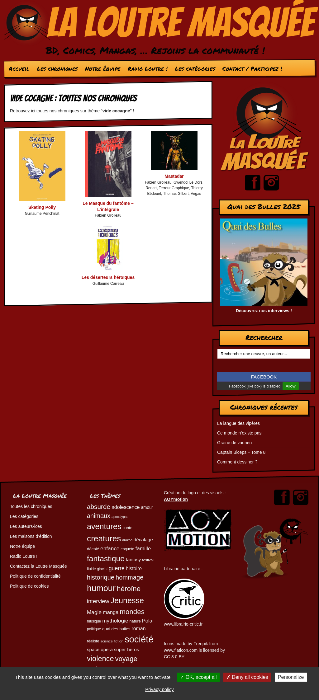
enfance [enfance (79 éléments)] (109, 548)
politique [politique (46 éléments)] (94, 629)
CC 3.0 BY (174, 656)
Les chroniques (57, 68)
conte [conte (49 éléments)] (127, 527)
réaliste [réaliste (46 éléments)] (93, 641)
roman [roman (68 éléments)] (138, 628)
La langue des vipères (238, 423)
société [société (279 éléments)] (139, 639)
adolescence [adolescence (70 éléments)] (126, 507)
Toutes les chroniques (31, 506)
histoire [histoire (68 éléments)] (134, 568)
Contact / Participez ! (252, 68)
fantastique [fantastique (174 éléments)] (106, 558)
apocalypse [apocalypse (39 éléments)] (120, 517)
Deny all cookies (247, 677)
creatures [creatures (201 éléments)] (104, 538)
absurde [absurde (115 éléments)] (98, 506)
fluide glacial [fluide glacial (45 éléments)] (97, 569)
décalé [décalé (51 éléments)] (93, 549)
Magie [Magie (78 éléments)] (94, 612)
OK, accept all (198, 677)
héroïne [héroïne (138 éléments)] (128, 589)
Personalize (291, 677)
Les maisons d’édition (31, 536)
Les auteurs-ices (26, 526)
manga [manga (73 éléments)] (111, 612)
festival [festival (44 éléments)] (148, 560)
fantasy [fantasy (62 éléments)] (133, 559)
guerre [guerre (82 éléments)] (117, 568)
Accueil (19, 68)
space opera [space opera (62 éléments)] (100, 649)
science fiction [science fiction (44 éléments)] (111, 641)
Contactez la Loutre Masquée (38, 566)
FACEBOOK (264, 376)
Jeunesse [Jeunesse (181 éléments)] (127, 600)
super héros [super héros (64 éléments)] (126, 649)
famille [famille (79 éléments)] (143, 548)
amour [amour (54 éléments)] (147, 507)
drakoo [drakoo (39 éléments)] (127, 540)
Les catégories (195, 68)
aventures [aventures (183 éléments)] (104, 526)
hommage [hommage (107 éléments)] (129, 577)
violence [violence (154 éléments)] (100, 659)
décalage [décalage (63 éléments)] (143, 539)
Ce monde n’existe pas (239, 432)
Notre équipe (102, 68)
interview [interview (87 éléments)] (98, 601)
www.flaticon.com (181, 650)
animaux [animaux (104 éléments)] (98, 515)
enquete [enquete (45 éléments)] (127, 549)
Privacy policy (159, 689)
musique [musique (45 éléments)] (94, 621)
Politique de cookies (29, 586)
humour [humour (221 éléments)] (101, 588)
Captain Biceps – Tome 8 (241, 452)
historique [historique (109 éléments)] (100, 577)
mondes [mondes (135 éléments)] (132, 612)
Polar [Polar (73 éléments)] (148, 621)
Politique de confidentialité (35, 576)
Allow (291, 386)
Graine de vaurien (234, 442)
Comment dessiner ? (237, 461)
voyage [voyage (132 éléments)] (126, 659)
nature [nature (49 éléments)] (134, 621)
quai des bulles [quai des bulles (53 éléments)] (116, 629)
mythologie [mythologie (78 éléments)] (115, 621)
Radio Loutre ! (148, 68)
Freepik (200, 643)
